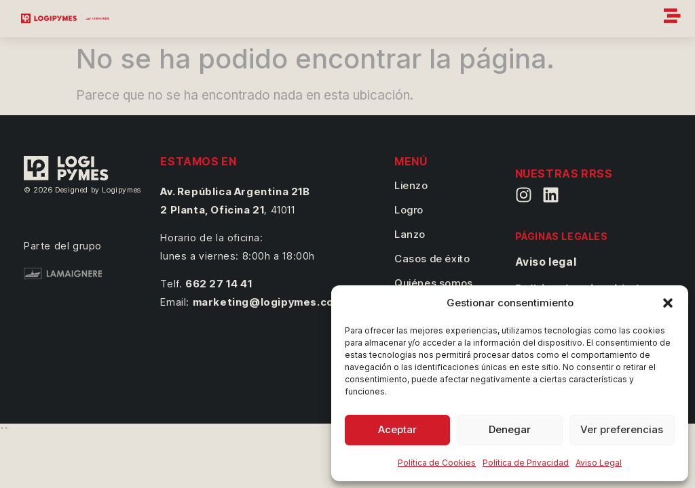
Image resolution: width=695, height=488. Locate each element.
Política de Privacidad (526, 463)
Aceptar (397, 429)
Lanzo (410, 234)
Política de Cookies (437, 463)
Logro (409, 209)
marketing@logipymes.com (268, 302)
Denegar (510, 429)
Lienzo (411, 185)
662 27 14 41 (218, 283)
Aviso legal (546, 261)
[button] (668, 303)
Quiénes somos (433, 283)
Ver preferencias (621, 429)
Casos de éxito (432, 258)
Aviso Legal (599, 463)
